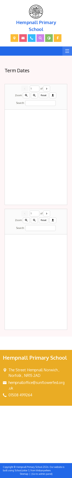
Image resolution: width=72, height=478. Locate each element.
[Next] (46, 88)
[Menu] (67, 51)
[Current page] (34, 89)
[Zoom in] (26, 95)
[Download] (53, 95)
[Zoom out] (34, 95)
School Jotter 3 (22, 470)
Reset (44, 95)
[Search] (41, 103)
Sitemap (24, 473)
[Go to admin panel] (41, 473)
